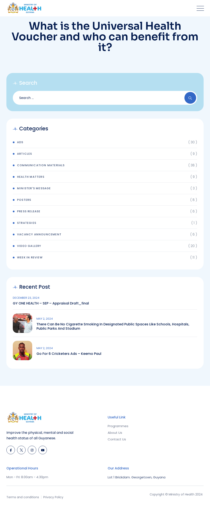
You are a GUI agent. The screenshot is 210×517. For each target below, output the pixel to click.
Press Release (29, 211)
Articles (24, 154)
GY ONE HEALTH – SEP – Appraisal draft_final (51, 303)
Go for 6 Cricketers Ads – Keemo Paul (68, 354)
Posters (24, 200)
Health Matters (30, 177)
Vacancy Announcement (39, 234)
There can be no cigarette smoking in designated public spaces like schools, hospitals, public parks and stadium (112, 326)
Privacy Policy (53, 497)
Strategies (26, 223)
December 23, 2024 (26, 298)
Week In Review (30, 257)
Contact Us (117, 439)
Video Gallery (29, 246)
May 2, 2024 (44, 319)
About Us (115, 432)
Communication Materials (41, 165)
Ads (20, 142)
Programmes (118, 426)
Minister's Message (34, 188)
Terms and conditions (22, 497)
